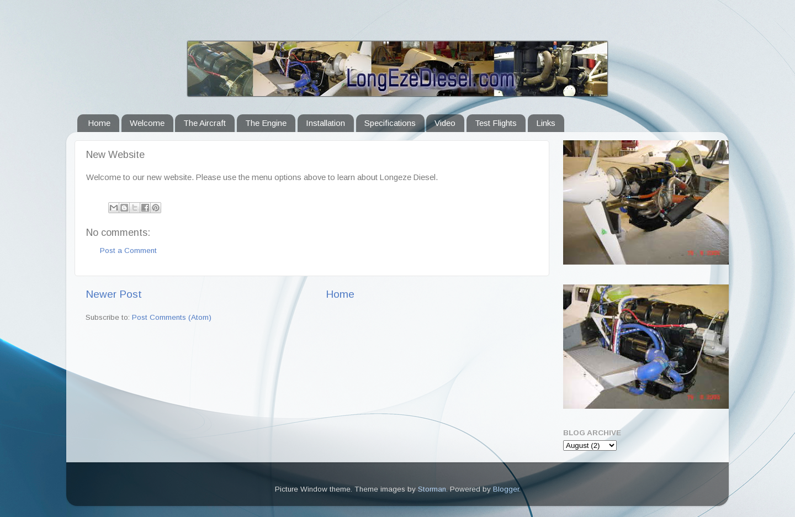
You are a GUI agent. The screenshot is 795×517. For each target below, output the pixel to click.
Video (444, 123)
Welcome (147, 123)
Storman (432, 489)
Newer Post (114, 294)
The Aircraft (204, 123)
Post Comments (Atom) (171, 317)
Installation (325, 123)
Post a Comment (128, 250)
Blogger (506, 489)
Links (545, 123)
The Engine (266, 123)
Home (99, 123)
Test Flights (496, 123)
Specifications (390, 123)
